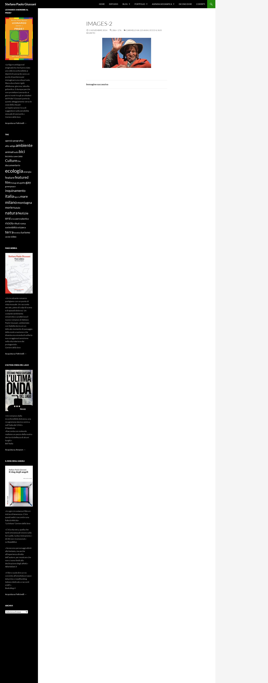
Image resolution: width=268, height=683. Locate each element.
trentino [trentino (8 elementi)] (17, 233)
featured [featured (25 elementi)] (22, 177)
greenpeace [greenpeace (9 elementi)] (10, 186)
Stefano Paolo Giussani (20, 4)
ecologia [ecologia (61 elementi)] (14, 171)
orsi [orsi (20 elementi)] (8, 218)
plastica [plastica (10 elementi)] (25, 219)
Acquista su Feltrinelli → (16, 123)
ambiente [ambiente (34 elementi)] (24, 145)
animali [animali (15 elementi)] (9, 152)
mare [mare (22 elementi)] (24, 196)
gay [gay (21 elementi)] (28, 182)
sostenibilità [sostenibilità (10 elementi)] (11, 227)
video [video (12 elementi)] (13, 236)
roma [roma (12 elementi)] (23, 223)
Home (102, 4)
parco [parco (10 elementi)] (18, 219)
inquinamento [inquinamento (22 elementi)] (15, 190)
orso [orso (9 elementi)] (13, 219)
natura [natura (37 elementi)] (11, 212)
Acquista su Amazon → (15, 449)
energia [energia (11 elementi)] (27, 171)
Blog (125, 4)
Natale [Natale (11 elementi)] (16, 207)
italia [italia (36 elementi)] (9, 196)
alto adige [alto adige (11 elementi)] (10, 146)
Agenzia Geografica (162, 4)
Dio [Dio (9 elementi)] (19, 161)
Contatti (200, 4)
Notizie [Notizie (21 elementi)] (23, 213)
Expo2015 (113, 4)
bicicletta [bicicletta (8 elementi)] (9, 156)
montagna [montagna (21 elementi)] (24, 203)
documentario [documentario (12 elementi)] (12, 165)
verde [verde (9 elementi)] (7, 236)
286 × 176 (116, 30)
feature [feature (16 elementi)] (10, 177)
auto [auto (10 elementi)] (16, 152)
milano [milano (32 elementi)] (11, 202)
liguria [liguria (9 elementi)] (17, 197)
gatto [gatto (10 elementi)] (22, 183)
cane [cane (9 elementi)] (15, 156)
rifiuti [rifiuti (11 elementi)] (17, 223)
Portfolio (140, 4)
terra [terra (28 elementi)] (9, 232)
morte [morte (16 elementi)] (9, 207)
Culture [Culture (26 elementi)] (11, 160)
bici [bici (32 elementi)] (22, 151)
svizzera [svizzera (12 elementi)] (21, 227)
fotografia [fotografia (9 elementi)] (15, 183)
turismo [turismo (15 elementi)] (25, 232)
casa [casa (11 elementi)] (20, 156)
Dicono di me (185, 4)
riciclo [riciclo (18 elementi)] (9, 223)
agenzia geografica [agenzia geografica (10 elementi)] (14, 140)
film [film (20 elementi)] (8, 182)
